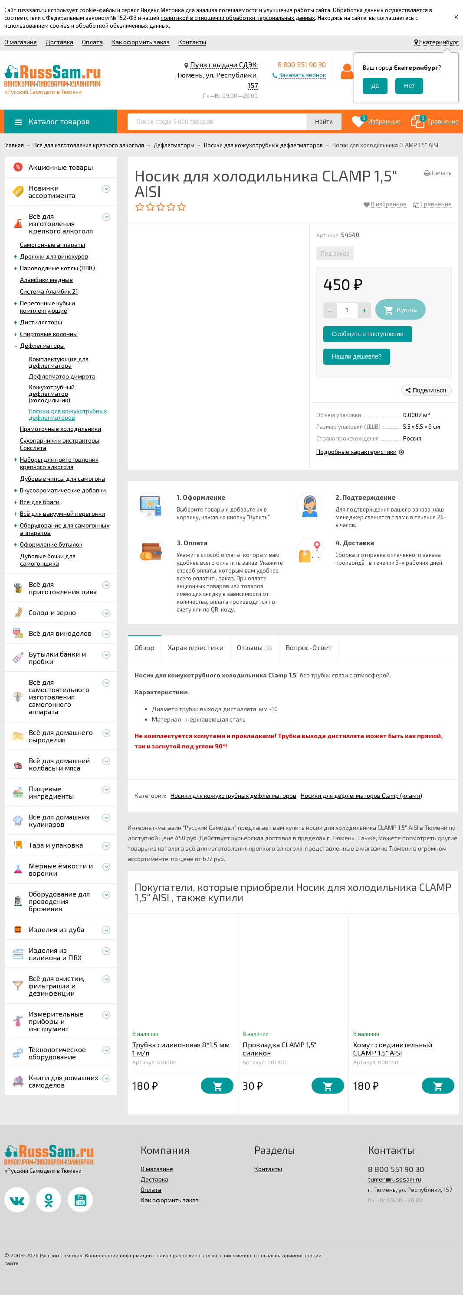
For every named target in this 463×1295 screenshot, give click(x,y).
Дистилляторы (41, 322)
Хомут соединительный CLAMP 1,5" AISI (392, 1048)
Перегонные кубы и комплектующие (47, 306)
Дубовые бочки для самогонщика (48, 559)
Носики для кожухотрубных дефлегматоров (68, 414)
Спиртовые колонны (49, 333)
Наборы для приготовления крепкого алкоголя (59, 463)
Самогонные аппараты (52, 244)
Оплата (92, 41)
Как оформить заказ (141, 41)
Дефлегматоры (42, 345)
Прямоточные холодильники (60, 428)
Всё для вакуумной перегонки (62, 513)
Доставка (59, 41)
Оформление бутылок (51, 544)
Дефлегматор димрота (62, 376)
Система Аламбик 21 (49, 291)
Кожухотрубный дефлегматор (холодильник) (52, 393)
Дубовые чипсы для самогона (62, 478)
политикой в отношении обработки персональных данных (238, 17)
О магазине (20, 41)
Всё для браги (39, 501)
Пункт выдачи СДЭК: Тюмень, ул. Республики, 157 (217, 74)
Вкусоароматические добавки (63, 490)
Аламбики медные (46, 279)
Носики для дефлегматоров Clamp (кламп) (361, 795)
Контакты (192, 41)
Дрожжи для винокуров (54, 256)
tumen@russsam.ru (394, 1179)
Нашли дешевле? (357, 356)
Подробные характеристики (356, 451)
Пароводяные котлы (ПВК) (57, 268)
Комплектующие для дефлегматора (59, 362)
